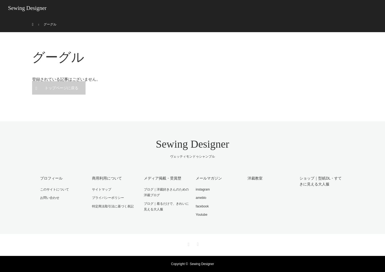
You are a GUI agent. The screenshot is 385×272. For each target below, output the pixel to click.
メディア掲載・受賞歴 (162, 178)
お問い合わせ (49, 198)
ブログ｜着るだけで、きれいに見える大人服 (166, 206)
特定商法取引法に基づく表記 (113, 206)
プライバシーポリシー (108, 198)
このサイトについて (54, 189)
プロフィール (51, 178)
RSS (197, 243)
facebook (202, 206)
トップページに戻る (61, 88)
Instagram (188, 243)
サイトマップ (101, 189)
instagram (203, 189)
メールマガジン (209, 178)
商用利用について (107, 178)
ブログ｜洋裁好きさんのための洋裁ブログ (166, 192)
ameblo (201, 198)
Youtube (201, 215)
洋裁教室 (255, 178)
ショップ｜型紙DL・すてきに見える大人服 (320, 181)
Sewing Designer (27, 8)
